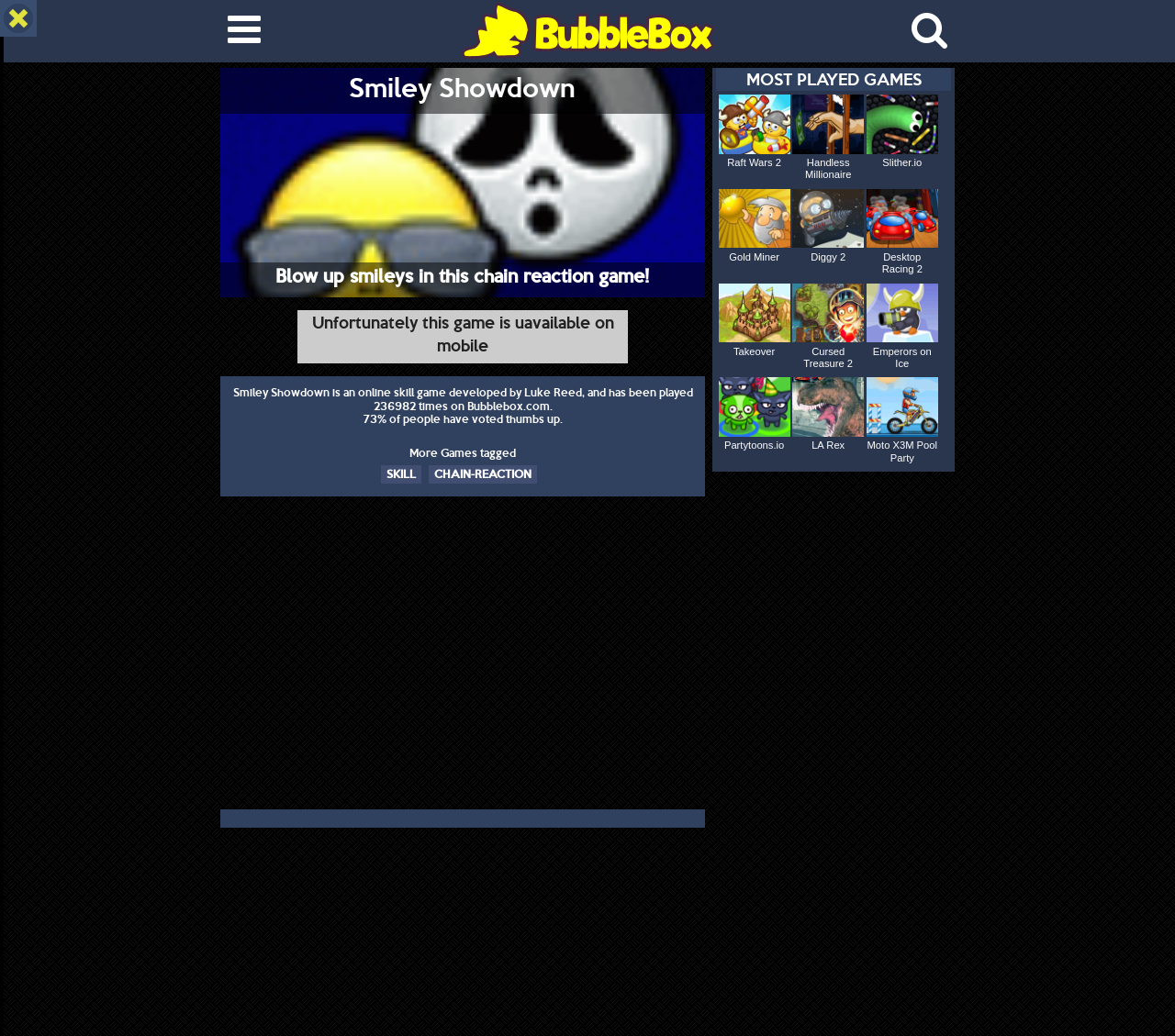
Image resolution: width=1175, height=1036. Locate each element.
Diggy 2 (828, 256)
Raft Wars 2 (754, 162)
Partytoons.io (754, 445)
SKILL (401, 473)
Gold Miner (754, 256)
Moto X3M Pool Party (902, 451)
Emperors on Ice (902, 357)
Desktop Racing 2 (902, 262)
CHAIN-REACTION (483, 473)
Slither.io (902, 162)
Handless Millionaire (828, 168)
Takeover (754, 351)
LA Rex (828, 445)
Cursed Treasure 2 (828, 357)
